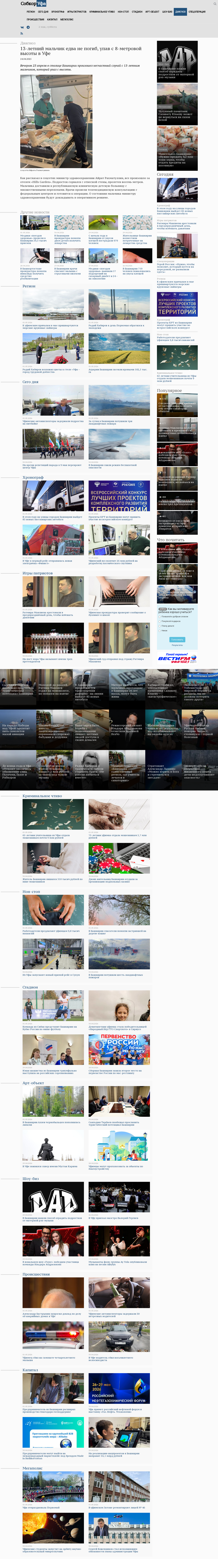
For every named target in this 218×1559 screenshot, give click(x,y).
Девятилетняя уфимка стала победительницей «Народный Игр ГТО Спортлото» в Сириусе (118, 1028)
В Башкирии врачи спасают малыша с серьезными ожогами (67, 271)
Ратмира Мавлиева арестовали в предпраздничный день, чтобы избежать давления (48, 615)
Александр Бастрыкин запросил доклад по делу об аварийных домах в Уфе (52, 1315)
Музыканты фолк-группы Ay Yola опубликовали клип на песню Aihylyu (118, 1263)
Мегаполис (33, 1468)
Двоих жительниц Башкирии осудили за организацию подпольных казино (113, 880)
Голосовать (177, 639)
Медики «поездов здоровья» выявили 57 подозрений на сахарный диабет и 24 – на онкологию (103, 273)
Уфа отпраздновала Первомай (41, 1507)
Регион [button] (31, 12)
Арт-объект (33, 1083)
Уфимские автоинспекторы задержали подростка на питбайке (53, 422)
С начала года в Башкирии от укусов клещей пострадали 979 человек (103, 239)
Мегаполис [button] (66, 19)
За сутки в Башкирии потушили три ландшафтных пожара (110, 422)
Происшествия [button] (35, 19)
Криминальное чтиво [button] (102, 12)
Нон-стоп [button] (123, 12)
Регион (29, 286)
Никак (163, 630)
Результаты (177, 645)
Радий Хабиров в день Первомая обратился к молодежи (116, 326)
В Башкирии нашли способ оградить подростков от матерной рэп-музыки (52, 1219)
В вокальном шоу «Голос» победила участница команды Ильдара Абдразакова (51, 1263)
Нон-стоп (31, 891)
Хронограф (33, 477)
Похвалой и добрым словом (173, 616)
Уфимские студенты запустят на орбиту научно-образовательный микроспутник (52, 1550)
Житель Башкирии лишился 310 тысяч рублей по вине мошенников (53, 880)
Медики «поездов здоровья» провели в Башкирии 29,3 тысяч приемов (33, 239)
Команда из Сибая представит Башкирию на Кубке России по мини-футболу (50, 1028)
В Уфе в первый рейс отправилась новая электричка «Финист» (47, 562)
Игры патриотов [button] (76, 12)
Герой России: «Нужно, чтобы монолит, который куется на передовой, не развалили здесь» (175, 268)
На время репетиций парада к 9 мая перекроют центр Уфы (52, 466)
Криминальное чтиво (42, 796)
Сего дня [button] (43, 12)
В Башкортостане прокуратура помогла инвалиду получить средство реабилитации (33, 273)
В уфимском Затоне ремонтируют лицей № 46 (117, 1507)
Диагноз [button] (180, 12)
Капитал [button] (52, 19)
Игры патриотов (38, 573)
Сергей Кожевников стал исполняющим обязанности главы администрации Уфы (113, 1550)
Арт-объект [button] (152, 12)
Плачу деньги (166, 626)
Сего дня (30, 382)
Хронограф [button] (57, 12)
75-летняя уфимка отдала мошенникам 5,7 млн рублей (118, 836)
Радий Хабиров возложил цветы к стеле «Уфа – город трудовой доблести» (51, 370)
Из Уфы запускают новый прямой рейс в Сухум (51, 974)
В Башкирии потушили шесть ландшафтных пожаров (116, 976)
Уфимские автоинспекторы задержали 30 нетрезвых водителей (114, 1315)
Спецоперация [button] (197, 12)
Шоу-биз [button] (167, 12)
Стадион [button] (137, 12)
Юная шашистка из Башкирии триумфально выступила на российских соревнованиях (50, 1072)
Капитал (30, 1370)
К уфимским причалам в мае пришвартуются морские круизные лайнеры (50, 326)
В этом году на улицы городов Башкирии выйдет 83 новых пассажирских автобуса (52, 518)
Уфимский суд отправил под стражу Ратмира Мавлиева (116, 660)
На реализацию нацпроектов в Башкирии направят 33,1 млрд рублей (114, 1454)
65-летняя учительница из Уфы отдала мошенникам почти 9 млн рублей (176, 378)
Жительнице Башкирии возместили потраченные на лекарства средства (137, 239)
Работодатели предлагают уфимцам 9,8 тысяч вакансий (175, 339)
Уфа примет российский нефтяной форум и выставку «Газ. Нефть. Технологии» (115, 1410)
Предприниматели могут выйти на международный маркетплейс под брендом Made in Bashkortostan (53, 1456)
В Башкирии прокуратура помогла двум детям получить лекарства (67, 239)
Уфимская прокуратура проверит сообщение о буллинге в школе (117, 613)
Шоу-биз (31, 1178)
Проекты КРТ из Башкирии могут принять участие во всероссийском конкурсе (114, 518)
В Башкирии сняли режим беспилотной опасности (113, 466)
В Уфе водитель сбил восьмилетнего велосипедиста (111, 1359)
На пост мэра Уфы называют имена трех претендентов (47, 660)
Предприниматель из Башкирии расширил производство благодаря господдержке (49, 1410)
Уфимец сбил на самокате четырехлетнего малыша (49, 1359)
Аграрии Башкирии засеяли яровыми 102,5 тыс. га (118, 370)
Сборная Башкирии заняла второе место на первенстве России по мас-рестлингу (115, 1072)
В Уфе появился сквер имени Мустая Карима (50, 1166)
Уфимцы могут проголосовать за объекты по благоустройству (116, 1167)
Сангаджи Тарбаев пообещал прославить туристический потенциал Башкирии (114, 1123)
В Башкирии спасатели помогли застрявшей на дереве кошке (117, 932)
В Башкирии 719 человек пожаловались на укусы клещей (137, 271)
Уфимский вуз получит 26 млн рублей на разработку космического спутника (113, 562)
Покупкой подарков (169, 621)
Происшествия (36, 1274)
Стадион (30, 987)
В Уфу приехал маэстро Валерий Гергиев (113, 1218)
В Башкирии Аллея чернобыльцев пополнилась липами (51, 1123)
